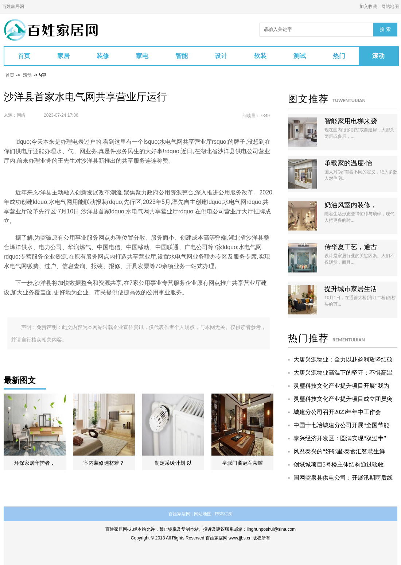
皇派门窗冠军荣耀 (242, 463)
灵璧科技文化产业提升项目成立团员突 (343, 399)
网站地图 (390, 6)
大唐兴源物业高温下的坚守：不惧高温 (343, 372)
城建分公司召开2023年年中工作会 (337, 412)
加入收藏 (368, 6)
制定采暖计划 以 (173, 463)
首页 (24, 56)
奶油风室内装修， (350, 205)
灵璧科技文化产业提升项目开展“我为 (341, 386)
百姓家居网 (13, 6)
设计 (221, 56)
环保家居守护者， (34, 463)
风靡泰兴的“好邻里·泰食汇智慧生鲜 (339, 451)
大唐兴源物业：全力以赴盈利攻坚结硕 (343, 359)
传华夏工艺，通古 (350, 247)
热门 (339, 56)
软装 (260, 56)
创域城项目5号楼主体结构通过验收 (338, 464)
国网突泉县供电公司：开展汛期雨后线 (343, 478)
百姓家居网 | (180, 513)
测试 (299, 56)
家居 (63, 56)
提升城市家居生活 (350, 289)
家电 (142, 56)
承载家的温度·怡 (348, 163)
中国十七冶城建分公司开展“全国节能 (341, 425)
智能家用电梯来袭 (350, 121)
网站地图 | (204, 513)
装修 (103, 56)
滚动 (378, 56)
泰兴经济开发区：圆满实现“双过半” (339, 438)
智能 (181, 56)
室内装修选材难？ (103, 463)
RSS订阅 (224, 513)
